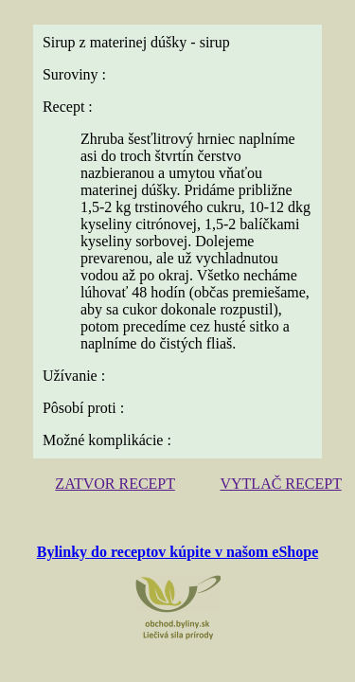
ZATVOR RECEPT (114, 484)
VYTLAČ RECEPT (280, 484)
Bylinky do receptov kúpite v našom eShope (178, 552)
